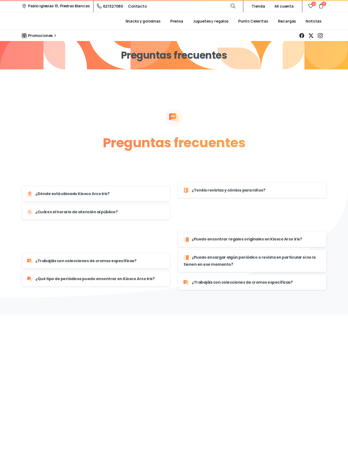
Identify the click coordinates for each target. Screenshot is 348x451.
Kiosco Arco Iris (46, 21)
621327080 (110, 6)
